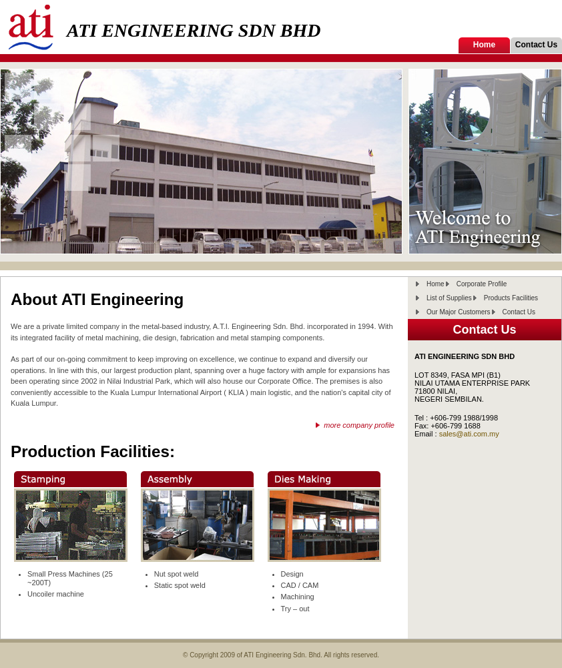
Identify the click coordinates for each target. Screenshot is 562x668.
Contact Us (536, 44)
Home (484, 44)
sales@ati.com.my (469, 434)
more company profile (359, 425)
